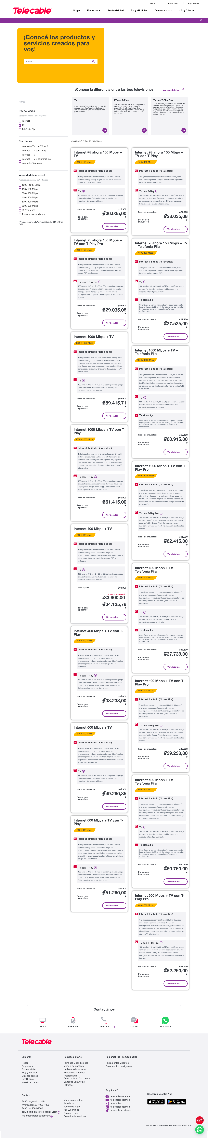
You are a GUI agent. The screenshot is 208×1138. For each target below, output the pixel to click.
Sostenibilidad (116, 11)
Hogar (76, 11)
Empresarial (93, 11)
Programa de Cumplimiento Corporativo (77, 1077)
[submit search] (93, 61)
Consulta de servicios (75, 1116)
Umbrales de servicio (75, 1069)
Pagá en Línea (71, 1113)
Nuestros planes (30, 1082)
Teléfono (104, 1027)
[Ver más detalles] (183, 89)
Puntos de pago (72, 1107)
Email (43, 1027)
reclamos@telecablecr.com (36, 1116)
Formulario (73, 1027)
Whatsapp (165, 1027)
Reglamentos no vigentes (118, 1066)
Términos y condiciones (76, 1063)
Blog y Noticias (139, 11)
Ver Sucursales (71, 1110)
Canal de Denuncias (74, 1082)
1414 (42, 1102)
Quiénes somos (163, 11)
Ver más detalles (171, 90)
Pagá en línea (193, 3)
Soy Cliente (186, 11)
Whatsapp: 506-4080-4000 (35, 1105)
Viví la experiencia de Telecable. (104, 20)
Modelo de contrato (74, 1066)
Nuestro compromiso (74, 1073)
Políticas (68, 1085)
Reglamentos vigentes (117, 1063)
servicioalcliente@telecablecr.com (39, 1112)
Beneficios (69, 1103)
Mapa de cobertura (73, 1100)
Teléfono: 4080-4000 (32, 1109)
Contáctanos (173, 3)
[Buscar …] (56, 61)
